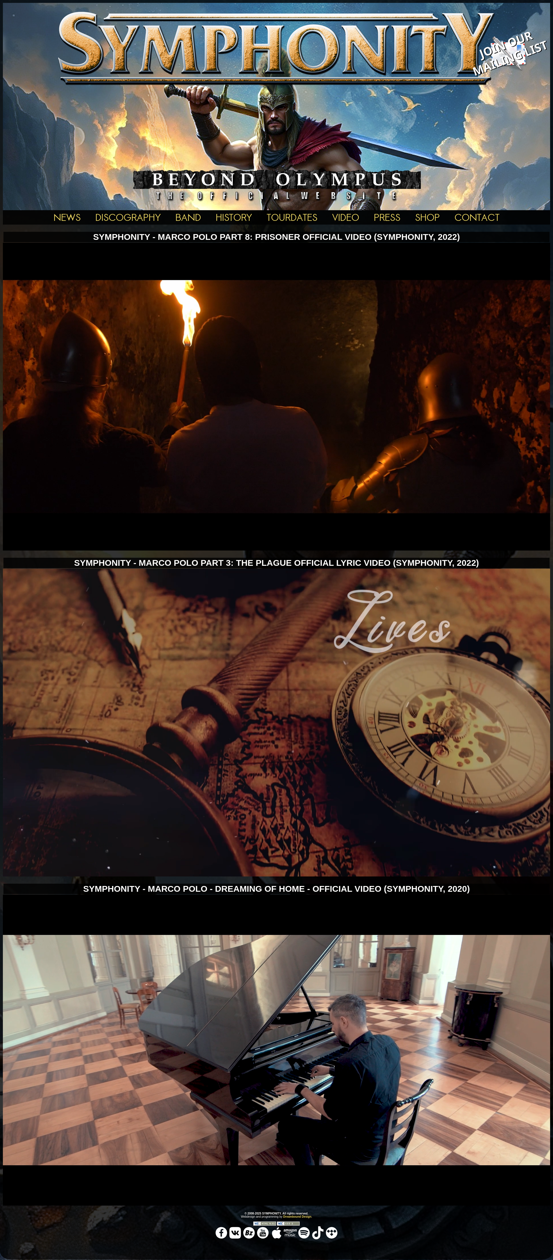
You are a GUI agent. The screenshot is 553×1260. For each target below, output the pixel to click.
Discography (128, 217)
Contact (476, 217)
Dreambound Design (297, 1216)
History (234, 217)
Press (387, 217)
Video (345, 217)
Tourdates (292, 217)
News (67, 217)
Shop (427, 217)
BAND (188, 217)
